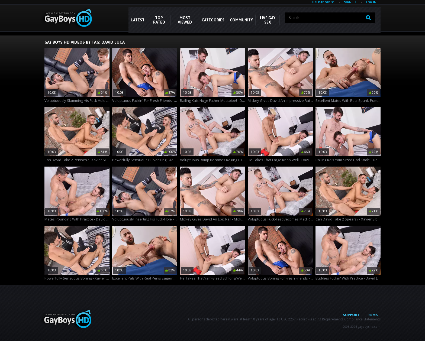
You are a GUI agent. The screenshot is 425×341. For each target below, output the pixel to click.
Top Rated (159, 20)
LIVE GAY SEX (267, 20)
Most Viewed (185, 20)
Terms (372, 314)
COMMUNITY (241, 20)
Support (351, 314)
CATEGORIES (213, 20)
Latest (137, 20)
